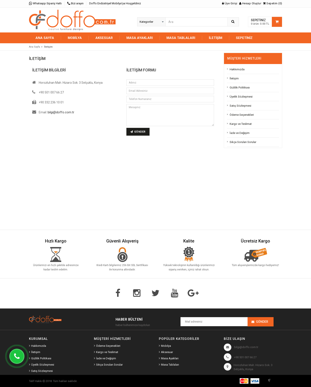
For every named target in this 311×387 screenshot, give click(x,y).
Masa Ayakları (170, 358)
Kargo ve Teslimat (241, 123)
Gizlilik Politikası (240, 87)
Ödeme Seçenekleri (242, 114)
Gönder (262, 321)
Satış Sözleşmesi (240, 105)
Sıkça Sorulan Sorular (243, 142)
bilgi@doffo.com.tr (61, 112)
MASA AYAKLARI (139, 38)
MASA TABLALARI (180, 38)
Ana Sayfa (44, 38)
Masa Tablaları (170, 364)
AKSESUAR (104, 38)
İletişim (215, 38)
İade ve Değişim (240, 133)
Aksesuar (167, 352)
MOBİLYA (75, 38)
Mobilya (166, 345)
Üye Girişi (229, 3)
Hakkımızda (237, 69)
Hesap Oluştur (250, 3)
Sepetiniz (244, 38)
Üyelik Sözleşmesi (241, 96)
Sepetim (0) (272, 3)
